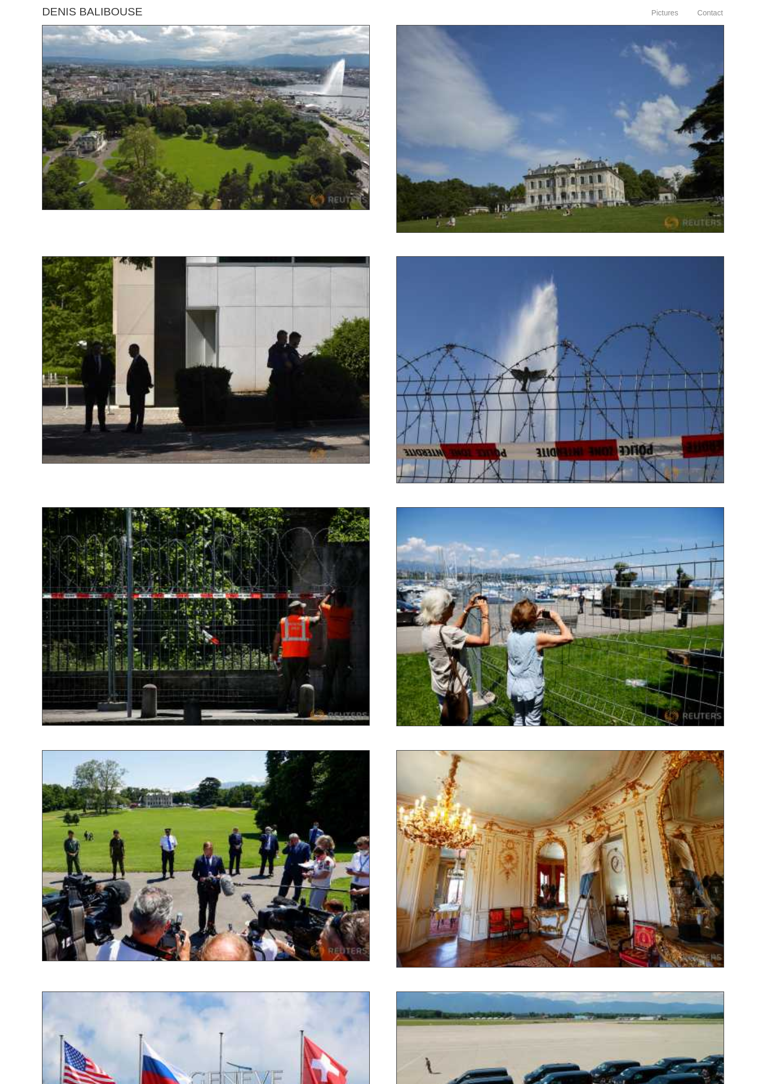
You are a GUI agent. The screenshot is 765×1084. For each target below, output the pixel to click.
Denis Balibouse (92, 11)
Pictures (664, 13)
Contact (710, 13)
